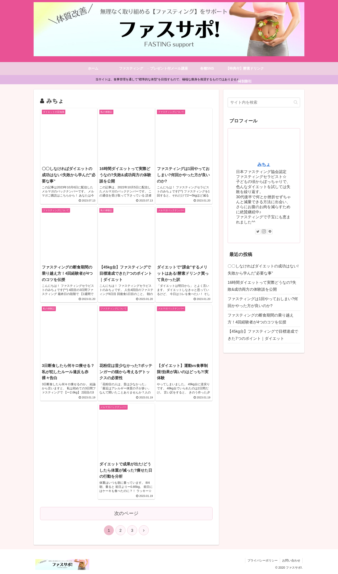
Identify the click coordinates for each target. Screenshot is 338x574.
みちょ (263, 164)
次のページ (126, 513)
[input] (264, 102)
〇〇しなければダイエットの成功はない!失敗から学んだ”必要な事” (263, 269)
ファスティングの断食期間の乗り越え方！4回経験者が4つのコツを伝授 (261, 318)
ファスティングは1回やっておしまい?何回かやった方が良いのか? (263, 302)
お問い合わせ (291, 560)
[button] (295, 102)
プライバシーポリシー (262, 560)
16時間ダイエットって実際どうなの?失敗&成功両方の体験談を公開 (262, 286)
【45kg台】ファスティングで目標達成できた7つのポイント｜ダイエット (263, 334)
